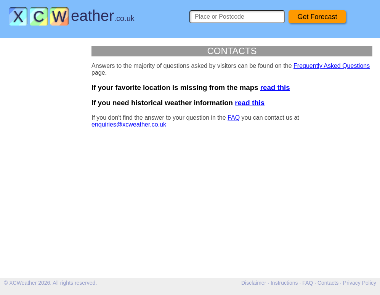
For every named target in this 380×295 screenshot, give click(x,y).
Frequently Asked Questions (331, 66)
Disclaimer (253, 283)
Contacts (327, 283)
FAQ (234, 117)
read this (275, 87)
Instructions (284, 283)
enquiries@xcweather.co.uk (128, 124)
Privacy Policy (359, 283)
